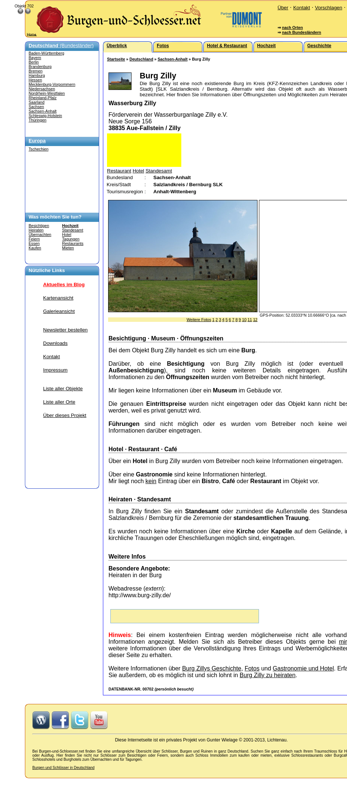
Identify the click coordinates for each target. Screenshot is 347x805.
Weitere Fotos (199, 319)
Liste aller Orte (59, 402)
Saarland (37, 102)
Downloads (55, 343)
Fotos (251, 668)
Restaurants (72, 243)
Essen (34, 243)
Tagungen (71, 239)
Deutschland (141, 59)
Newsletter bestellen (65, 330)
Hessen (35, 80)
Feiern (34, 239)
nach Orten (292, 27)
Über (283, 7)
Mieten (68, 248)
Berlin (34, 62)
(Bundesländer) (61, 45)
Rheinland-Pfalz (42, 98)
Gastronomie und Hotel (303, 668)
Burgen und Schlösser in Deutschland (63, 768)
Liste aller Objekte (63, 388)
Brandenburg (40, 66)
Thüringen (37, 120)
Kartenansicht (58, 298)
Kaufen (35, 248)
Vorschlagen (328, 7)
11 (249, 319)
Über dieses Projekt (64, 415)
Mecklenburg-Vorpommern (52, 84)
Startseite (116, 59)
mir (343, 641)
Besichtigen (39, 225)
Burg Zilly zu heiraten (267, 675)
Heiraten (36, 230)
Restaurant (119, 171)
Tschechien (38, 149)
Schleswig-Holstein (45, 115)
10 (244, 319)
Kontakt (301, 7)
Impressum (55, 370)
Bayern (35, 57)
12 (255, 319)
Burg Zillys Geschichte (211, 668)
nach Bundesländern (301, 32)
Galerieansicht (59, 311)
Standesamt (72, 230)
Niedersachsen (42, 89)
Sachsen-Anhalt (42, 111)
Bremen (35, 71)
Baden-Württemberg (46, 53)
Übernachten (40, 234)
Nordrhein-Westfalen (47, 93)
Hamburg (37, 75)
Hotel (66, 234)
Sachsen (36, 106)
